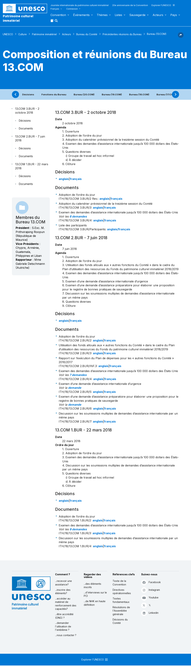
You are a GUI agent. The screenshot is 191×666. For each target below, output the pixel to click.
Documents (26, 128)
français (76, 179)
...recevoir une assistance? (63, 582)
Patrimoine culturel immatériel (18, 18)
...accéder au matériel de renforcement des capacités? (65, 604)
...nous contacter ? (65, 635)
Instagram (150, 590)
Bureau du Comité (86, 34)
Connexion (72, 8)
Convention (58, 15)
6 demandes (78, 216)
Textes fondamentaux (121, 600)
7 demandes (78, 375)
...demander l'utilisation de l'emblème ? (63, 626)
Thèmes (102, 15)
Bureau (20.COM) (84, 94)
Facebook (151, 582)
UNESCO (8, 34)
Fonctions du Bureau (53, 94)
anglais (64, 179)
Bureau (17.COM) (166, 94)
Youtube (149, 597)
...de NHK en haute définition (94, 603)
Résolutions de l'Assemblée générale (121, 611)
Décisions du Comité (120, 621)
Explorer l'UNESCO (163, 5)
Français (55, 8)
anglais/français (118, 229)
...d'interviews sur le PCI (95, 594)
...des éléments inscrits (92, 585)
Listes (118, 15)
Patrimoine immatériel (44, 34)
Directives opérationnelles (122, 591)
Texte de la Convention (119, 582)
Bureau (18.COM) (139, 94)
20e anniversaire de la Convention (130, 5)
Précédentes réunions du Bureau (122, 34)
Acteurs (158, 15)
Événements (81, 15)
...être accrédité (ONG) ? (64, 616)
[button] (56, 22)
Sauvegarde (137, 15)
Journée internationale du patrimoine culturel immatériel (80, 5)
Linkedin (149, 613)
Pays (173, 15)
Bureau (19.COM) (112, 94)
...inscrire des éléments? (62, 591)
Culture (22, 34)
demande (74, 387)
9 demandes (78, 529)
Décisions (28, 94)
